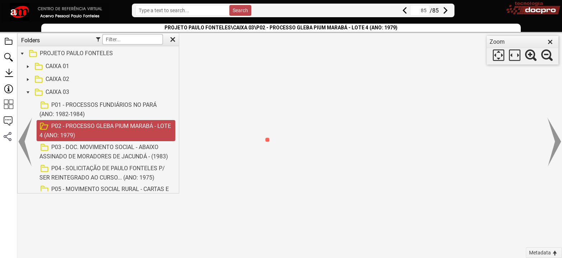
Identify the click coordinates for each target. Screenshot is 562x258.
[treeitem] (97, 53)
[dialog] (522, 50)
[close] (550, 42)
